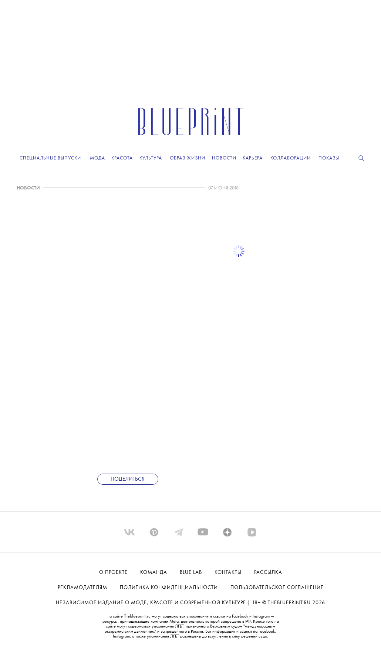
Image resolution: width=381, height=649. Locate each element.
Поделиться (128, 479)
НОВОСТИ (28, 188)
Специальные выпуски (50, 158)
